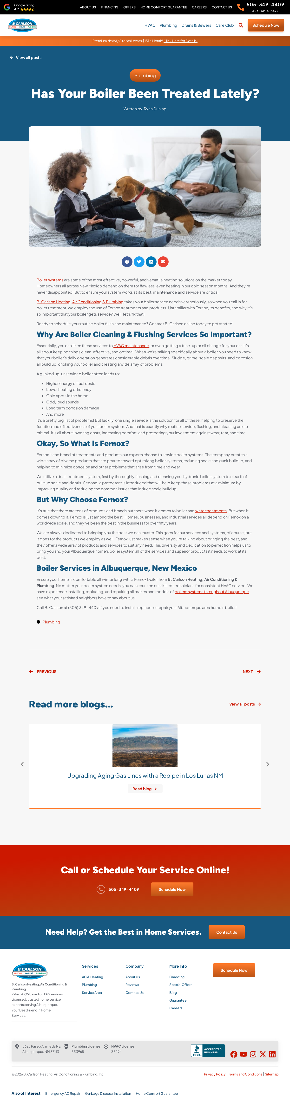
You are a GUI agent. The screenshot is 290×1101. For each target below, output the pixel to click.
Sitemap (271, 1074)
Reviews (132, 984)
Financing (109, 7)
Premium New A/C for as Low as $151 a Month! (145, 41)
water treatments (211, 510)
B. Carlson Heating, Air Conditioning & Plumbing (80, 301)
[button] (241, 25)
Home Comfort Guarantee (163, 7)
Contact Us (221, 7)
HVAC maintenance (131, 345)
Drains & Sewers (196, 25)
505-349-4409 (265, 4)
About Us (88, 7)
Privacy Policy (215, 1074)
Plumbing (168, 25)
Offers (129, 7)
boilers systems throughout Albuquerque (212, 591)
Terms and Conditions (245, 1074)
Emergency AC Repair (62, 1093)
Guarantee (178, 1000)
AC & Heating (92, 977)
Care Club (225, 25)
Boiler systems (50, 279)
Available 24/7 (265, 11)
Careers (199, 7)
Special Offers (180, 984)
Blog (173, 992)
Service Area (92, 992)
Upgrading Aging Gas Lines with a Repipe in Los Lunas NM (145, 775)
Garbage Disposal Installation (108, 1093)
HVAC (150, 25)
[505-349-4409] (240, 7)
